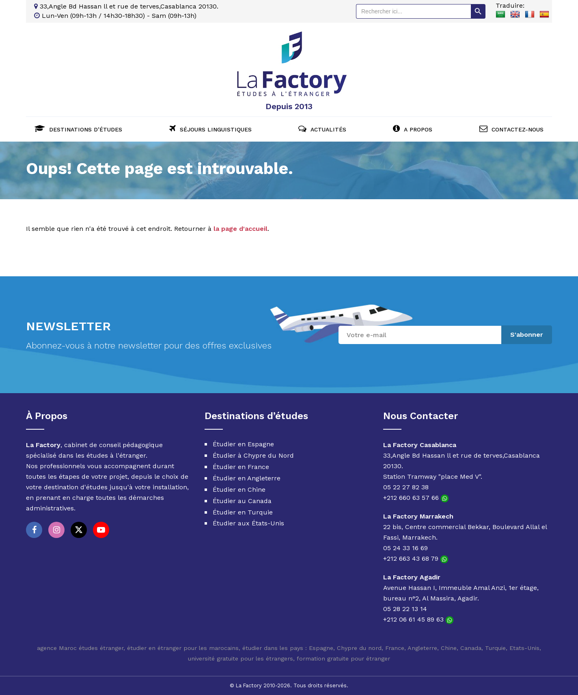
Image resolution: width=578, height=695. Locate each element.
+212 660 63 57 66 (416, 497)
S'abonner (526, 334)
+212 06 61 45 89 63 (418, 619)
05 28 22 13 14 (405, 609)
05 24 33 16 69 (405, 548)
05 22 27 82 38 (406, 487)
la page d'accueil (240, 228)
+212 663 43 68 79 (415, 558)
